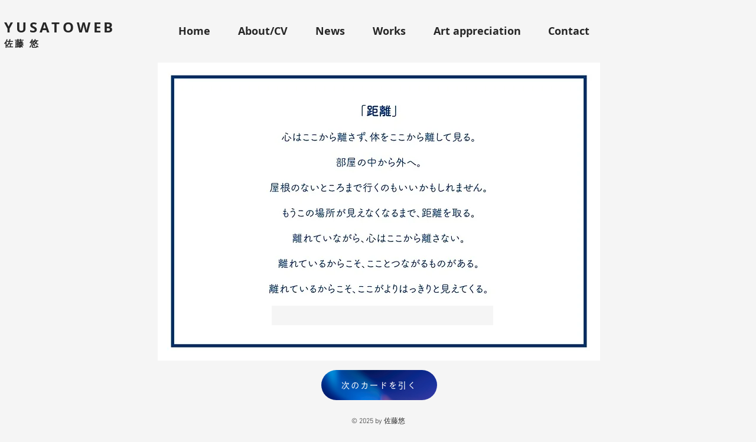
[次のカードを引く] (379, 385)
